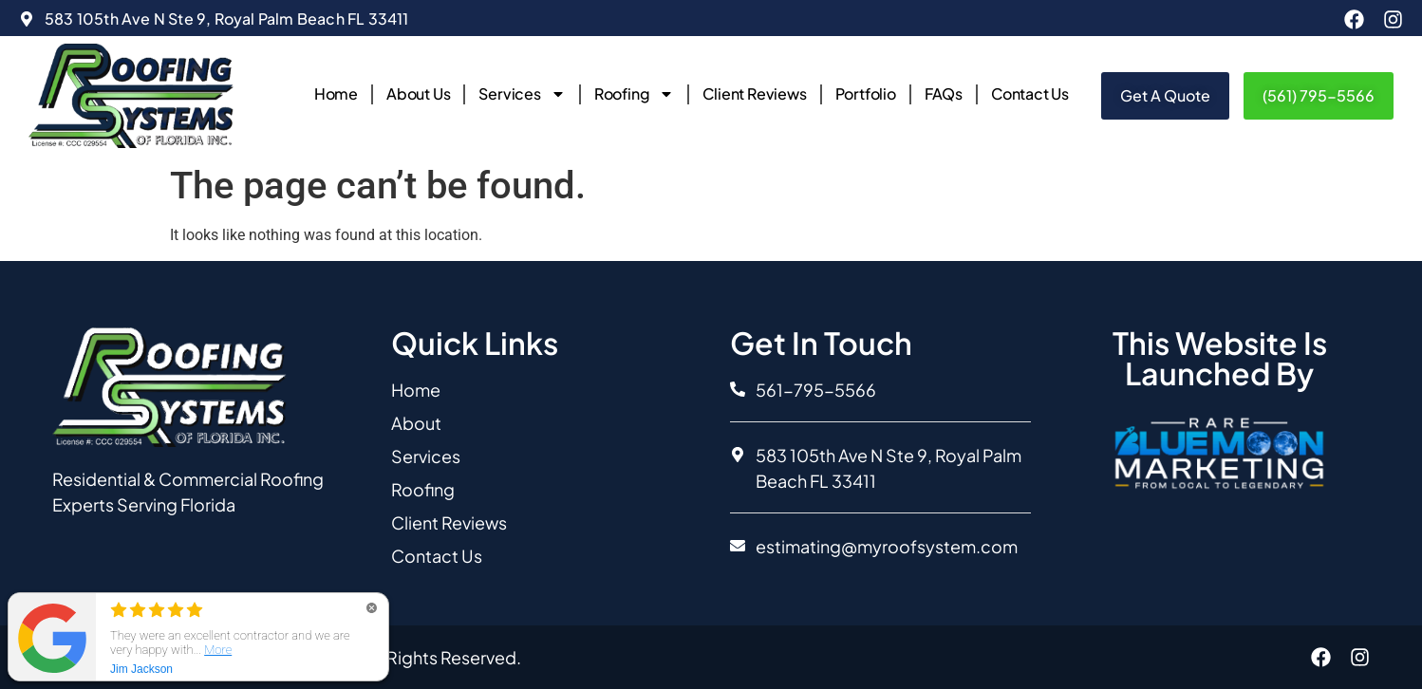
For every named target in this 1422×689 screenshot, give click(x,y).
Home (336, 93)
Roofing (634, 94)
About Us (418, 93)
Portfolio (865, 93)
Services (521, 94)
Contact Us (1030, 93)
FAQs (944, 93)
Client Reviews (754, 93)
